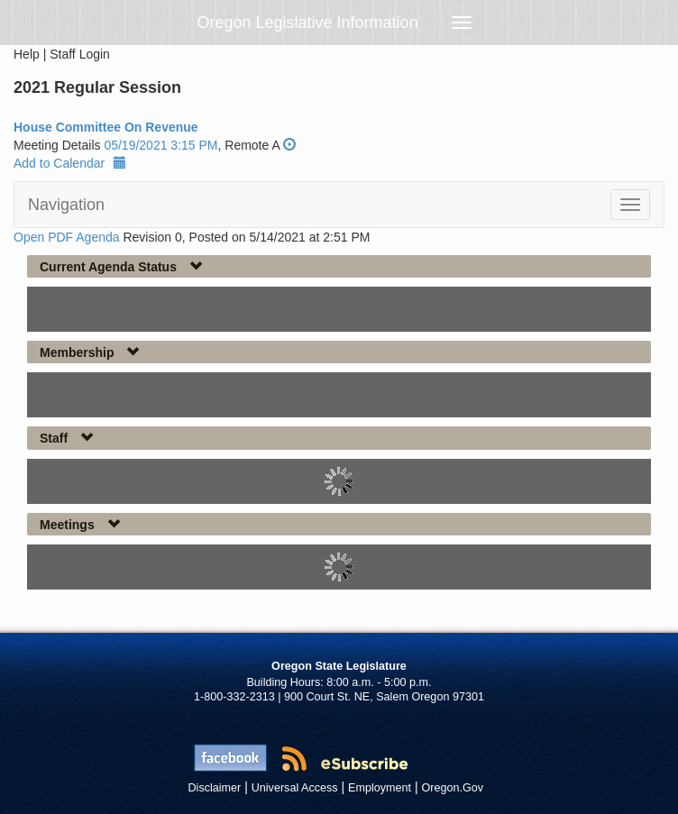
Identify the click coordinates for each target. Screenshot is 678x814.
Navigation (66, 205)
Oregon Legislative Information (307, 23)
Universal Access (295, 788)
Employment (379, 788)
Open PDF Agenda (67, 237)
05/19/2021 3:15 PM (160, 145)
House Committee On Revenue (106, 127)
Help (27, 54)
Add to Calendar (70, 163)
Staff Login (80, 54)
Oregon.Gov (452, 788)
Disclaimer (215, 788)
